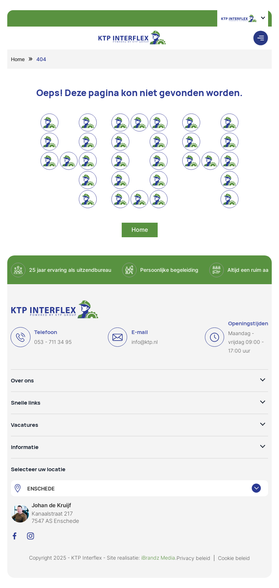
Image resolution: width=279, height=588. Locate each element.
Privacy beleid (193, 558)
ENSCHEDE (41, 488)
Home (18, 59)
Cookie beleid (234, 558)
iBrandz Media (158, 558)
